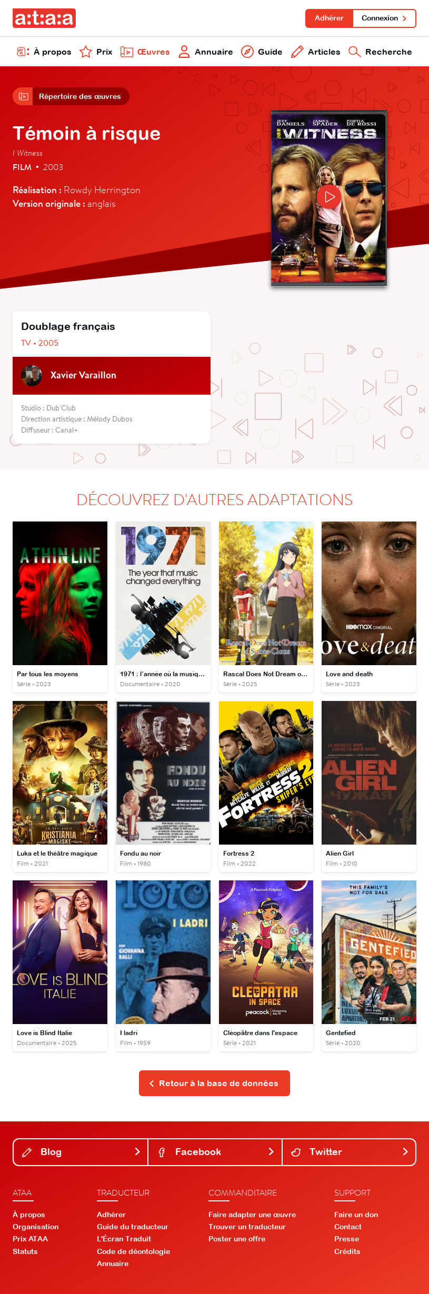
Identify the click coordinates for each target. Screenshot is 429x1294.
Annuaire (205, 51)
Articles (316, 51)
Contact (348, 1226)
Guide (262, 51)
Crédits (347, 1251)
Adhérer (329, 18)
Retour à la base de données (213, 1083)
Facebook (216, 1151)
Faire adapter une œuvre (252, 1214)
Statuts (25, 1251)
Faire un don (356, 1214)
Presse (346, 1239)
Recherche (380, 51)
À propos (44, 51)
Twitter (350, 1151)
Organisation (35, 1226)
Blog (81, 1151)
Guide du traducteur (132, 1226)
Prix (95, 51)
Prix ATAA (30, 1239)
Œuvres (145, 51)
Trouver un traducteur (247, 1226)
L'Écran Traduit (124, 1239)
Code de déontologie (133, 1251)
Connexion (384, 18)
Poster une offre (236, 1239)
